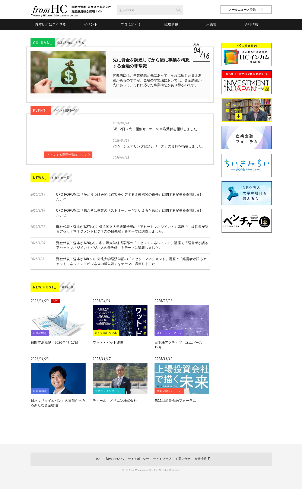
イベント (91, 24)
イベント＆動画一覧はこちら (66, 154)
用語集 (211, 24)
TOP (98, 458)
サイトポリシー (138, 458)
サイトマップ (162, 458)
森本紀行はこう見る (50, 24)
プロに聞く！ (131, 24)
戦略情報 (171, 24)
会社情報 (201, 458)
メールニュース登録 (246, 9)
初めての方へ (115, 458)
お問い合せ (182, 458)
